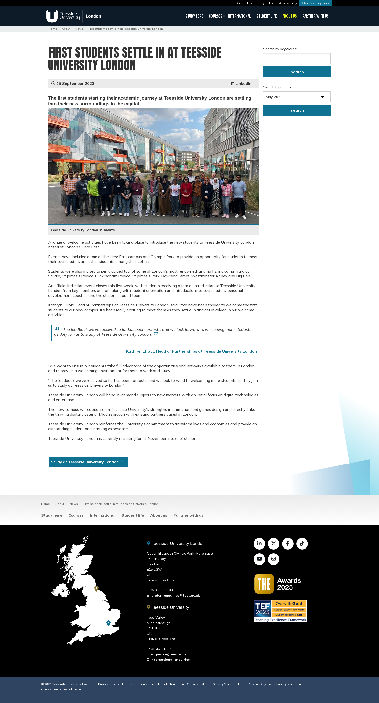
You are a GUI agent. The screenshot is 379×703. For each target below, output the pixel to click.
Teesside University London (176, 543)
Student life (266, 16)
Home (52, 28)
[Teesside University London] (108, 623)
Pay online (266, 3)
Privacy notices (108, 684)
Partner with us (315, 16)
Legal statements (134, 684)
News (79, 28)
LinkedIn (241, 83)
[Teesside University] (96, 588)
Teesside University (168, 607)
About (66, 28)
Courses (215, 16)
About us (290, 16)
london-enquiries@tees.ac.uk (175, 596)
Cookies (192, 684)
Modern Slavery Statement (220, 684)
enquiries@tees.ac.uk (169, 654)
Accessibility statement (285, 684)
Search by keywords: (280, 49)
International (239, 16)
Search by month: (277, 87)
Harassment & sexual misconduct (65, 689)
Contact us (244, 3)
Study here (194, 16)
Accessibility (288, 3)
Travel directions (161, 580)
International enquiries (170, 659)
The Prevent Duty (254, 684)
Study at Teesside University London (88, 462)
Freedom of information (167, 684)
